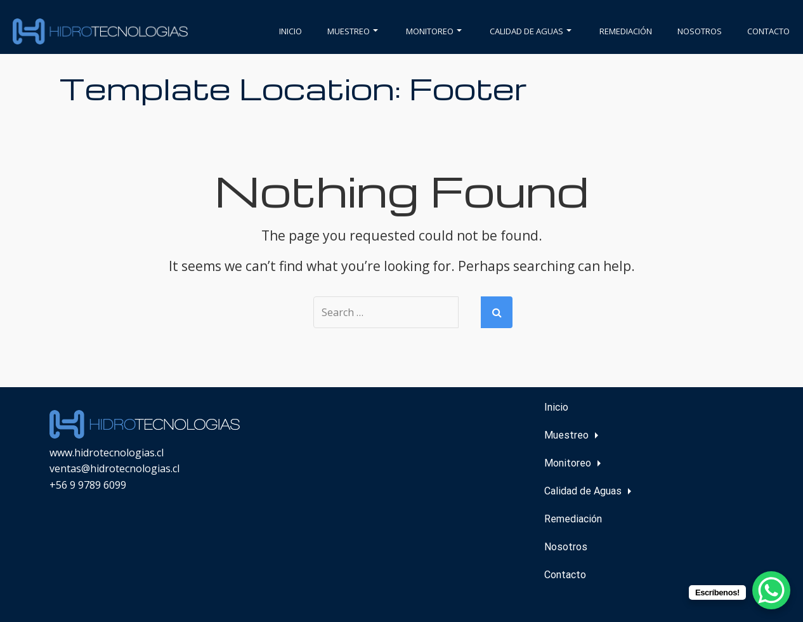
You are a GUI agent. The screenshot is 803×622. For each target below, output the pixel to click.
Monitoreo (434, 31)
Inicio (290, 31)
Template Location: (293, 88)
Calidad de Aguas (530, 31)
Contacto (768, 31)
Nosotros (699, 31)
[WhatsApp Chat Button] (771, 590)
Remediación (625, 31)
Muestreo (352, 31)
